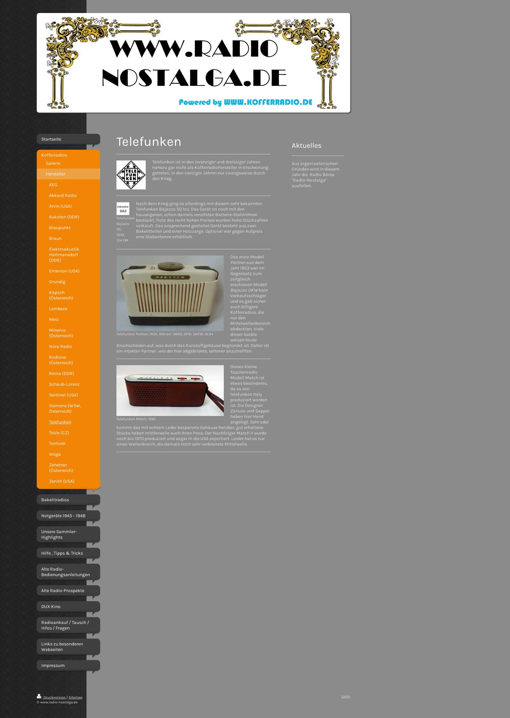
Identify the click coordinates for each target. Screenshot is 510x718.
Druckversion (52, 697)
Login (346, 696)
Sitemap (75, 697)
